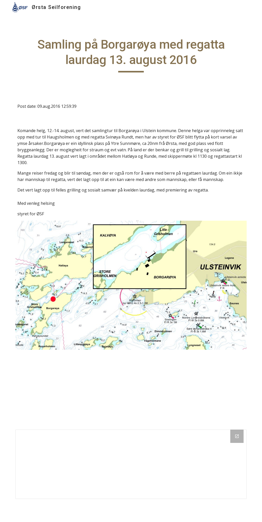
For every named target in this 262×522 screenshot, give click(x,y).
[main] (131, 54)
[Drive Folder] (131, 464)
